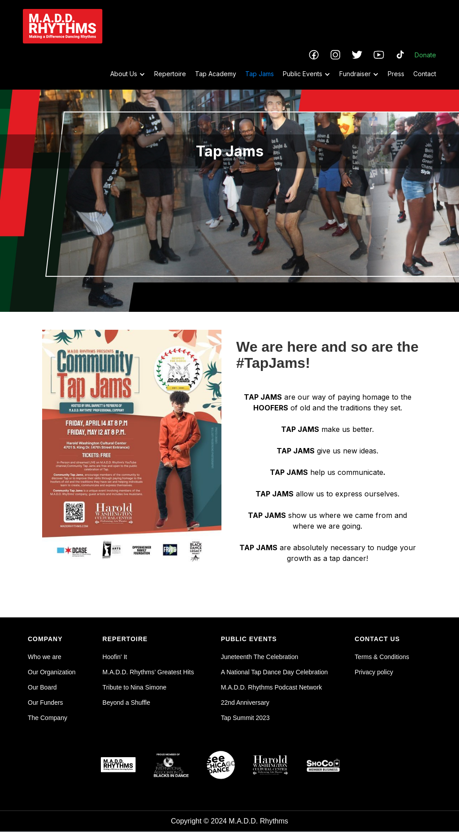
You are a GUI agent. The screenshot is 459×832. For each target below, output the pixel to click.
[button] (123, 73)
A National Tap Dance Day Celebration (274, 672)
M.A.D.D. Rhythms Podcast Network (271, 687)
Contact (424, 74)
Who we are (44, 656)
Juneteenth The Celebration (260, 656)
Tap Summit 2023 (245, 717)
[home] (63, 26)
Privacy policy (374, 672)
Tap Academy (215, 74)
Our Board (42, 687)
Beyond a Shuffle (126, 702)
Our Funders (45, 702)
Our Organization (52, 672)
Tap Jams (259, 74)
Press (396, 74)
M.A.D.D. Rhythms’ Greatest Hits (148, 672)
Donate (425, 55)
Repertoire (170, 74)
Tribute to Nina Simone (135, 687)
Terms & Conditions (382, 656)
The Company (47, 717)
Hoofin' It (115, 656)
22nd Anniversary (245, 702)
